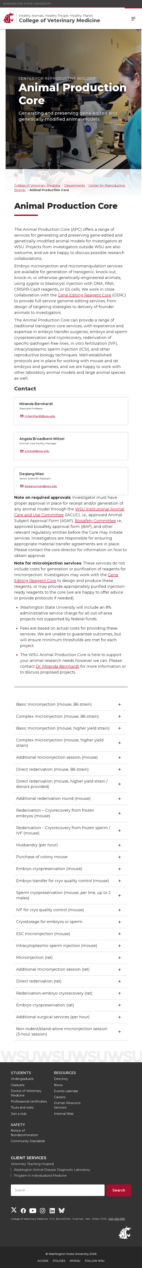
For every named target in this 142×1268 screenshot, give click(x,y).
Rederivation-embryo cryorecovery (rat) (54, 993)
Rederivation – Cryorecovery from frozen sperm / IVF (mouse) (63, 830)
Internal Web (64, 1114)
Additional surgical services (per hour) (53, 1017)
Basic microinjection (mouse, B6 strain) (54, 704)
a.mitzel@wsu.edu (37, 451)
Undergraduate (22, 1079)
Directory (61, 1079)
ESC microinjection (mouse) (43, 933)
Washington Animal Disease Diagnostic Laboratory (52, 1170)
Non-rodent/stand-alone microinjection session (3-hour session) (61, 1031)
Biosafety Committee (95, 520)
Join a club (19, 1114)
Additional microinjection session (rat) (53, 969)
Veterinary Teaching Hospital (32, 1164)
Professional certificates (29, 1101)
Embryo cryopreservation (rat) (45, 1005)
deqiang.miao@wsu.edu (41, 486)
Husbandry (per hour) (37, 845)
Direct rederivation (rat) (39, 981)
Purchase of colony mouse (42, 857)
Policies (59, 1260)
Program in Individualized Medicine (40, 1176)
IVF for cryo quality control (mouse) (50, 910)
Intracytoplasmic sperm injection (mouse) (56, 945)
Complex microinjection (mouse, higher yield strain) (60, 743)
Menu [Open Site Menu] (133, 18)
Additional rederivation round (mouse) (53, 798)
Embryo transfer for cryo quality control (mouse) (62, 880)
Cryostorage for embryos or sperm (49, 921)
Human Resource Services (67, 1105)
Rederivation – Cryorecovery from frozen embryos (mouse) (55, 813)
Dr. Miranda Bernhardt (57, 666)
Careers (59, 1097)
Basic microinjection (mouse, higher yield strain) (63, 728)
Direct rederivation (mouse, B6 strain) (52, 769)
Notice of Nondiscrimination (24, 1133)
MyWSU (75, 1260)
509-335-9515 (117, 1218)
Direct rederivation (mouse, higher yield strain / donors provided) (62, 784)
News (58, 1085)
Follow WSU (94, 1260)
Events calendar (66, 1091)
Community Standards (28, 1141)
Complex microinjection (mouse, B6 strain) (57, 716)
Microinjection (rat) (34, 957)
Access (43, 1260)
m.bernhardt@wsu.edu (40, 416)
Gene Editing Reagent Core (84, 295)
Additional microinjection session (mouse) (57, 757)
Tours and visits (22, 1107)
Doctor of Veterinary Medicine (26, 1093)
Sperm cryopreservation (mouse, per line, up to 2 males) (63, 895)
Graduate (18, 1085)
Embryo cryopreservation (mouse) (49, 868)
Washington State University (27, 3)
